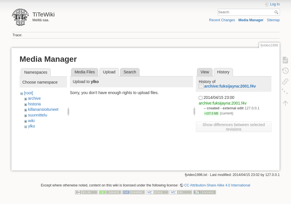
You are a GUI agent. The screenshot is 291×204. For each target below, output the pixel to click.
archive (34, 98)
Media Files (84, 72)
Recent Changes (222, 20)
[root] (28, 93)
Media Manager (251, 20)
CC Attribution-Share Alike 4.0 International (217, 185)
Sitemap (273, 20)
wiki (31, 120)
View (204, 72)
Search (277, 12)
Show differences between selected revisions (234, 126)
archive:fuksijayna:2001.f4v (230, 86)
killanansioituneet (43, 109)
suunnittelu (37, 115)
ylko (31, 126)
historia (34, 104)
